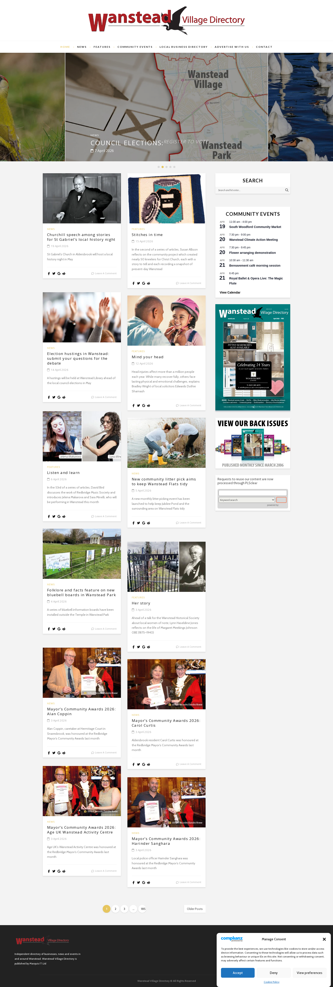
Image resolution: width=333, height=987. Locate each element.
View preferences (309, 973)
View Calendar (230, 292)
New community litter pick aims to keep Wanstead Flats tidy (161, 485)
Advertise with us (232, 46)
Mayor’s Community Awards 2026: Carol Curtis (166, 724)
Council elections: (166, 140)
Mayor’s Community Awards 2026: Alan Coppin (81, 712)
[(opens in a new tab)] (252, 357)
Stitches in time (153, 235)
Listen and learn (69, 473)
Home (65, 46)
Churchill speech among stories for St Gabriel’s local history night (79, 240)
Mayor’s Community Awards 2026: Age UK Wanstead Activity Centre (80, 833)
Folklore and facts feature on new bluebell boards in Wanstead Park (80, 596)
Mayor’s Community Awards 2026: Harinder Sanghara (162, 844)
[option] (166, 107)
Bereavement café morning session (254, 265)
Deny (274, 973)
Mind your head (152, 357)
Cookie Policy (271, 982)
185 (143, 909)
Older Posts (195, 909)
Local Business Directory (184, 46)
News (82, 46)
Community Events (135, 46)
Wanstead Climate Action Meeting (253, 239)
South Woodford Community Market (255, 227)
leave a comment (106, 280)
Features (102, 46)
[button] (324, 939)
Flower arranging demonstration (252, 252)
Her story (144, 603)
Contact (264, 46)
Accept (238, 973)
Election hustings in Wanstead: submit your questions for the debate (80, 359)
